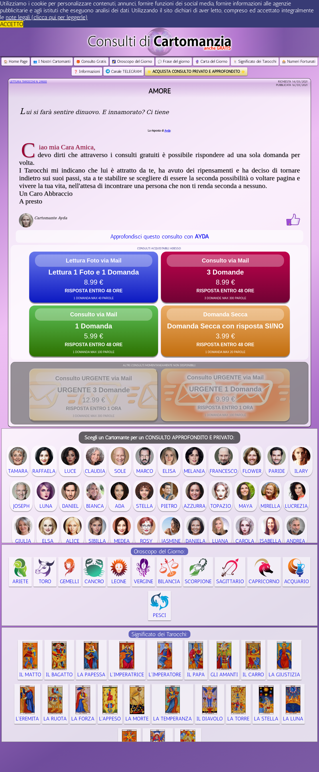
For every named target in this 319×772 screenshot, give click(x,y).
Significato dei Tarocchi (254, 61)
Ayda (167, 130)
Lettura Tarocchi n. (28, 81)
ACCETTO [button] (11, 24)
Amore (159, 91)
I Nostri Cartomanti (51, 61)
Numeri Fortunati (298, 61)
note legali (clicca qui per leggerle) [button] (47, 17)
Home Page (15, 61)
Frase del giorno (174, 61)
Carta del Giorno (211, 61)
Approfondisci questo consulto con (159, 236)
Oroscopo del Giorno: (159, 551)
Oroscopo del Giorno (132, 61)
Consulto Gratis (91, 61)
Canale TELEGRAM (123, 71)
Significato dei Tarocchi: (159, 634)
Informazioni (87, 71)
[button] (93, 277)
